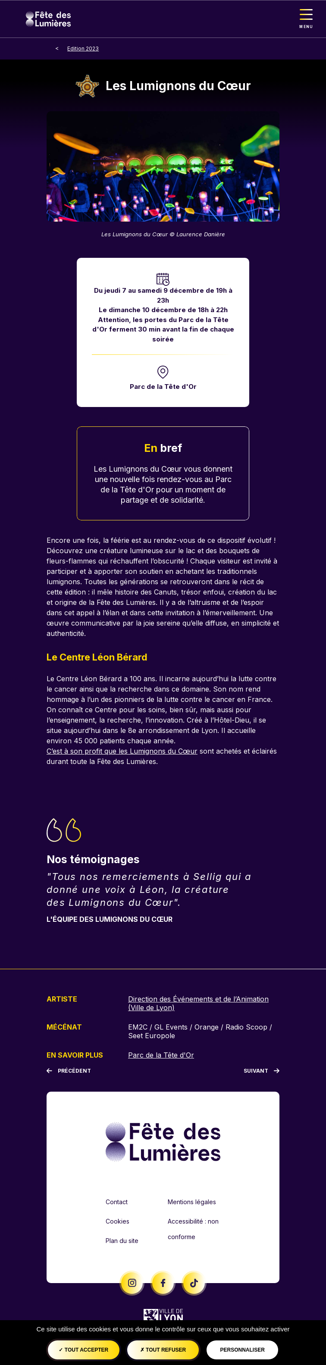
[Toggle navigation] (306, 19)
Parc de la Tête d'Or (163, 386)
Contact (117, 1201)
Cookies (117, 1221)
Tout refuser (163, 1350)
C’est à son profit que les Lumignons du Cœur (122, 751)
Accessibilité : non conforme (193, 1229)
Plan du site (122, 1240)
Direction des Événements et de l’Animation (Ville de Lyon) (198, 1003)
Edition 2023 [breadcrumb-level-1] (83, 48)
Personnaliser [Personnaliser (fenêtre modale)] (242, 1350)
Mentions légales (192, 1201)
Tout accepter (83, 1350)
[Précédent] (69, 1071)
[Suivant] (261, 1071)
